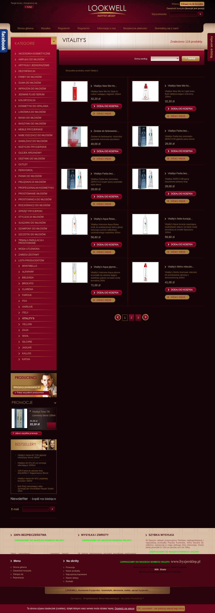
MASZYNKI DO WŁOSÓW (32, 123)
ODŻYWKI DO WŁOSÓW (31, 158)
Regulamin (64, 28)
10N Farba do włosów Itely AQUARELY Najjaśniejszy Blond (33, 472)
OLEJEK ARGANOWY (30, 152)
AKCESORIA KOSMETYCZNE (34, 53)
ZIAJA (25, 330)
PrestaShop (136, 598)
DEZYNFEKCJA (26, 71)
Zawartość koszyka (22, 570)
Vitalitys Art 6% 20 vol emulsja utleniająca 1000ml (32, 464)
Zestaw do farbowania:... (106, 131)
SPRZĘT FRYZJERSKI (30, 211)
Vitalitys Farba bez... (178, 130)
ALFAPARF (28, 271)
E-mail (15, 509)
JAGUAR (27, 347)
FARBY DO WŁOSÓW (30, 77)
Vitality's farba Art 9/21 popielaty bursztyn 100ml (33, 479)
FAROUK (27, 295)
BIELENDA (28, 277)
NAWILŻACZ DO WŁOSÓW (33, 141)
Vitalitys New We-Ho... (105, 86)
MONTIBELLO (29, 266)
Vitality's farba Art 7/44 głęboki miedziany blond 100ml (32, 456)
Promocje (70, 567)
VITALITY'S (28, 318)
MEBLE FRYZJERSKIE (30, 129)
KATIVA (26, 359)
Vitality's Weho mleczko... (181, 266)
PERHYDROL (25, 170)
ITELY (25, 312)
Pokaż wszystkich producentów (30, 393)
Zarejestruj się (30, 3)
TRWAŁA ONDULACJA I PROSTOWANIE (31, 241)
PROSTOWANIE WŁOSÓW (32, 193)
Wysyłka (45, 28)
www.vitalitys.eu (40, 553)
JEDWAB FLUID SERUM (31, 94)
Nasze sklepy (72, 578)
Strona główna (25, 28)
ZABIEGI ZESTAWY (28, 254)
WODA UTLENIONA (29, 248)
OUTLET (23, 164)
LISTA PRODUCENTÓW (31, 260)
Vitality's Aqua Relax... (105, 219)
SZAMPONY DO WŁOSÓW (32, 228)
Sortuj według (140, 59)
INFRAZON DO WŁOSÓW (32, 88)
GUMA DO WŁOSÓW (29, 82)
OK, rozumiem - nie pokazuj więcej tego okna (160, 608)
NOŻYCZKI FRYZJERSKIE (32, 147)
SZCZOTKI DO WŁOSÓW (32, 234)
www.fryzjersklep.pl (39, 543)
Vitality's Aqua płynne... (106, 267)
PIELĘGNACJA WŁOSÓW (32, 182)
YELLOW (27, 324)
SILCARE (27, 341)
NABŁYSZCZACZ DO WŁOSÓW (35, 135)
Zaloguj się (18, 574)
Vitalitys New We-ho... (179, 85)
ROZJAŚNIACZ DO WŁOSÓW (34, 205)
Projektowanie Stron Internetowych (101, 598)
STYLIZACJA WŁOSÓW (31, 217)
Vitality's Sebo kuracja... (180, 218)
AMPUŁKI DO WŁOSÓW (31, 59)
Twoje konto (16, 3)
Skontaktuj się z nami (167, 28)
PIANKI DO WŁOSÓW (30, 176)
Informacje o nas (106, 28)
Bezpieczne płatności (135, 28)
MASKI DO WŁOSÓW (29, 117)
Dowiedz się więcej (124, 608)
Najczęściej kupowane (76, 574)
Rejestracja (18, 577)
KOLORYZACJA (27, 100)
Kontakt (69, 581)
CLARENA (27, 289)
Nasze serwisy (211, 47)
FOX (24, 301)
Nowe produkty (73, 571)
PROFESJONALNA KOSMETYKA (36, 187)
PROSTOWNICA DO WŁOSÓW (34, 199)
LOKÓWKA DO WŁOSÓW (32, 112)
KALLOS (26, 353)
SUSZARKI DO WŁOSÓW (32, 222)
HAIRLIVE (27, 306)
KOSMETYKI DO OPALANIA (33, 106)
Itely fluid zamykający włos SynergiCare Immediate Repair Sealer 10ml (36, 488)
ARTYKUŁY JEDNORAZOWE (33, 65)
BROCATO (27, 283)
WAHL (25, 336)
